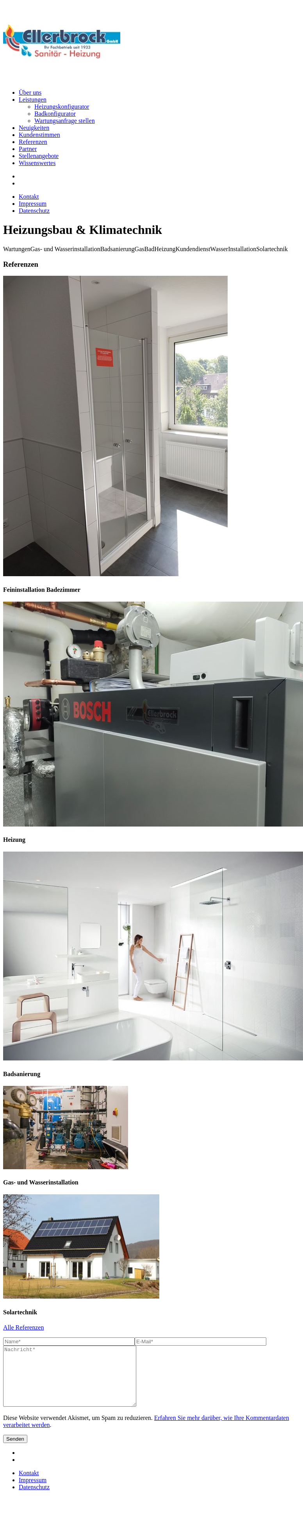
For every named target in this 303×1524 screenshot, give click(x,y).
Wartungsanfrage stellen (64, 120)
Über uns (30, 92)
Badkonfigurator (55, 113)
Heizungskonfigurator (61, 106)
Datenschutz (34, 210)
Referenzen (33, 141)
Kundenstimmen (39, 134)
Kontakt (29, 196)
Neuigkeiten (34, 127)
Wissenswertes (37, 163)
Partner (28, 149)
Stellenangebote (39, 156)
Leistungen (32, 99)
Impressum (32, 203)
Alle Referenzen (23, 1327)
